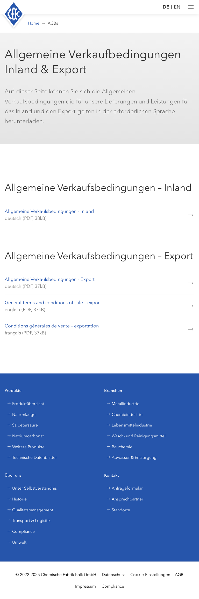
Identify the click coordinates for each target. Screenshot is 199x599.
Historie (17, 499)
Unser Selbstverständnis (32, 488)
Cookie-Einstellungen (150, 574)
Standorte (118, 509)
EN (177, 7)
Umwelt (16, 542)
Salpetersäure (22, 425)
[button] (191, 7)
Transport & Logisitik (29, 520)
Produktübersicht (25, 403)
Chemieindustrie (124, 414)
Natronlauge (21, 414)
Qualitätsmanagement (30, 509)
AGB (179, 574)
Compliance (21, 531)
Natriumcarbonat (25, 435)
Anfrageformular (124, 488)
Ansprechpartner (124, 499)
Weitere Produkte (26, 446)
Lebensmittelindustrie (129, 425)
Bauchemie (119, 446)
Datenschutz (113, 574)
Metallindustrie (122, 403)
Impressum (85, 586)
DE (166, 7)
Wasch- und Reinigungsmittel (136, 435)
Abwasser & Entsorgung (131, 457)
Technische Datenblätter (32, 457)
